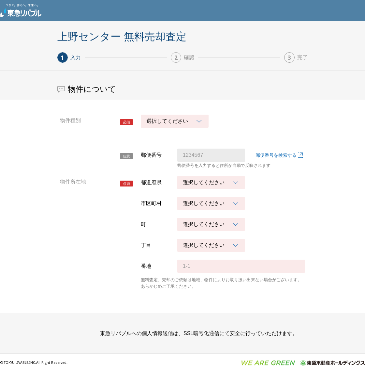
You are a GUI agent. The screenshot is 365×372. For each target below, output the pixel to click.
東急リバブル (21, 10)
